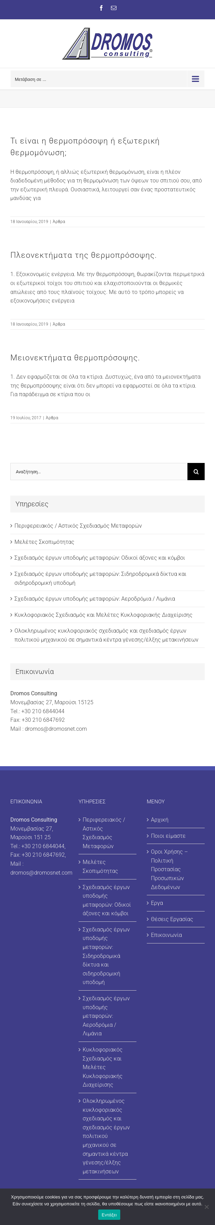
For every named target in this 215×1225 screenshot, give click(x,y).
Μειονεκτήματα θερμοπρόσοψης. (75, 357)
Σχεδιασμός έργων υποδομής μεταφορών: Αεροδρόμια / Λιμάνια (94, 598)
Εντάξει (109, 1214)
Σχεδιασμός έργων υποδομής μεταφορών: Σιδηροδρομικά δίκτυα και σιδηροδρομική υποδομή (106, 956)
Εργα (157, 903)
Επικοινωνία (166, 935)
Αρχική (159, 819)
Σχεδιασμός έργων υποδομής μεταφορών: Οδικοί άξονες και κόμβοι (99, 558)
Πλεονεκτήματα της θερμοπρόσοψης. (83, 255)
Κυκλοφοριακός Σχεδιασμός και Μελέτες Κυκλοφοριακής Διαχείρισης (103, 615)
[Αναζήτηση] (196, 471)
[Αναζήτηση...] (98, 471)
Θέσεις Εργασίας (172, 919)
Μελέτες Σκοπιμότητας (44, 542)
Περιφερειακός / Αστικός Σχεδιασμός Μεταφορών (78, 525)
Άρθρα (59, 221)
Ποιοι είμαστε (168, 836)
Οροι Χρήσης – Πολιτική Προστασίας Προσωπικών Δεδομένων (169, 869)
